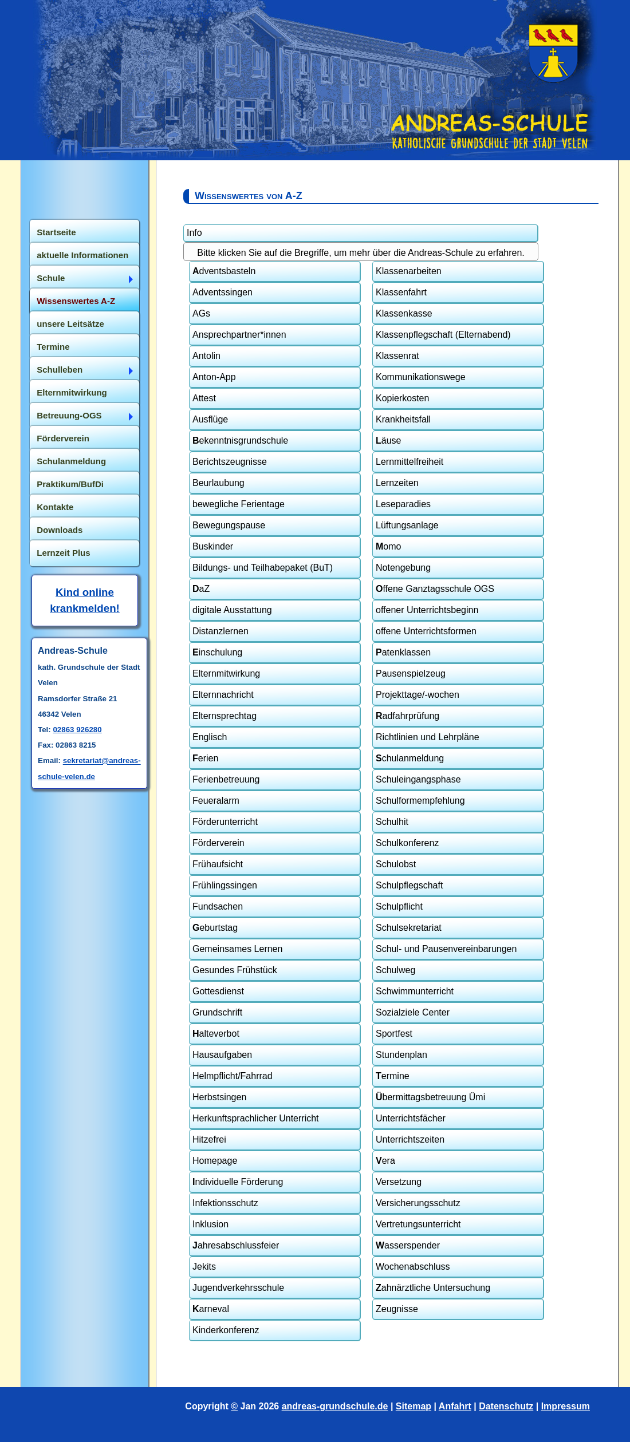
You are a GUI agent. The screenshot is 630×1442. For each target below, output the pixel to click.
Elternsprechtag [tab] (224, 716)
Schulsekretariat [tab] (409, 928)
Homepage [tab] (214, 1161)
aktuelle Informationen (82, 255)
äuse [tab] (388, 440)
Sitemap (413, 1406)
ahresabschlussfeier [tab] (235, 1245)
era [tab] (385, 1161)
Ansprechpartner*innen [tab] (239, 334)
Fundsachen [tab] (217, 906)
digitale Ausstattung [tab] (232, 610)
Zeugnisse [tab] (397, 1309)
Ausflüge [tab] (210, 419)
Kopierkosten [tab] (402, 398)
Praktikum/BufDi (70, 484)
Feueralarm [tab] (215, 800)
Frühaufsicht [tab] (217, 864)
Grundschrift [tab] (217, 1012)
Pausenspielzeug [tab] (411, 673)
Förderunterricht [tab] (225, 822)
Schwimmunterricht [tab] (415, 991)
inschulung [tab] (217, 652)
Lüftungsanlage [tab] (407, 525)
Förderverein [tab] (218, 843)
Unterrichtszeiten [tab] (410, 1139)
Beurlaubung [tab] (218, 483)
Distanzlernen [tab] (220, 631)
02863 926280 (77, 729)
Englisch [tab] (209, 737)
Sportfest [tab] (394, 1033)
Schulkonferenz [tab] (407, 843)
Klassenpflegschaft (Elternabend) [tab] (443, 334)
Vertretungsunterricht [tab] (418, 1224)
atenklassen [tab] (403, 652)
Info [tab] (194, 233)
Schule (51, 278)
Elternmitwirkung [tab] (226, 673)
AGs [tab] (201, 313)
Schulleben (59, 369)
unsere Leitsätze (70, 324)
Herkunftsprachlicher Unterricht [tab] (255, 1118)
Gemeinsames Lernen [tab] (237, 949)
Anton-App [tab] (214, 377)
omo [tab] (388, 546)
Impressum (565, 1406)
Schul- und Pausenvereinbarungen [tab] (446, 949)
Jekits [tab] (204, 1266)
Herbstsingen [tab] (219, 1097)
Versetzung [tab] (399, 1182)
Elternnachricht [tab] (223, 695)
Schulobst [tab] (396, 864)
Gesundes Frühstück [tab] (234, 970)
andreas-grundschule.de (335, 1406)
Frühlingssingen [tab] (224, 885)
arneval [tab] (210, 1309)
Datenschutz (506, 1406)
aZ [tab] (201, 589)
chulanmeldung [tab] (410, 758)
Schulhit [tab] (392, 822)
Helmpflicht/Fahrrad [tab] (232, 1076)
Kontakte (55, 507)
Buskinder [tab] (212, 546)
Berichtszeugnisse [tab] (229, 462)
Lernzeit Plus (63, 553)
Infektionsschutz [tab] (225, 1203)
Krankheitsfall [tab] (403, 419)
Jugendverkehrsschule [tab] (238, 1288)
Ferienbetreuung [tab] (225, 779)
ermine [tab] (393, 1076)
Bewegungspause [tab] (228, 525)
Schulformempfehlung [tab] (420, 800)
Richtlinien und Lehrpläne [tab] (427, 737)
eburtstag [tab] (215, 928)
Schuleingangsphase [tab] (418, 779)
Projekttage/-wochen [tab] (417, 695)
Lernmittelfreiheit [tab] (409, 462)
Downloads (59, 530)
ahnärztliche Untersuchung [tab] (433, 1288)
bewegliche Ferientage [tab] (238, 504)
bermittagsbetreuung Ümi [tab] (430, 1097)
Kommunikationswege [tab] (421, 377)
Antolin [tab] (206, 356)
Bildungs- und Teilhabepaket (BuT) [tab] (262, 567)
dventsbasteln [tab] (223, 271)
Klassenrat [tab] (397, 356)
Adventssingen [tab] (222, 292)
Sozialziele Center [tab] (413, 1012)
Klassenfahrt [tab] (401, 292)
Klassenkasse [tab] (404, 313)
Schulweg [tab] (395, 970)
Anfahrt (455, 1406)
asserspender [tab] (408, 1245)
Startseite (56, 232)
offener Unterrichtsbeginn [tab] (427, 610)
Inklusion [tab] (210, 1224)
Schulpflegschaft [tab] (409, 885)
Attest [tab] (204, 398)
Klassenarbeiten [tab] (409, 271)
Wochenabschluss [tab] (413, 1266)
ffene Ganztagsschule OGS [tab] (435, 589)
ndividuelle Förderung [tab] (237, 1182)
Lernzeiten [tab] (397, 483)
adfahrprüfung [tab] (407, 716)
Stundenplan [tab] (401, 1055)
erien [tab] (205, 758)
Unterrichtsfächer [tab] (411, 1118)
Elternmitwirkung (72, 392)
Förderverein (63, 438)
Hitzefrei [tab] (209, 1139)
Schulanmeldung (71, 461)
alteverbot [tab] (215, 1033)
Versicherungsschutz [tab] (418, 1203)
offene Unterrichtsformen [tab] (426, 631)
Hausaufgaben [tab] (222, 1055)
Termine (53, 346)
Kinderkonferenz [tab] (225, 1330)
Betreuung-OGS (69, 415)
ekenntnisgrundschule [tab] (240, 440)
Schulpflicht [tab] (399, 906)
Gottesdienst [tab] (218, 991)
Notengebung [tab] (403, 567)
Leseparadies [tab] (403, 504)
